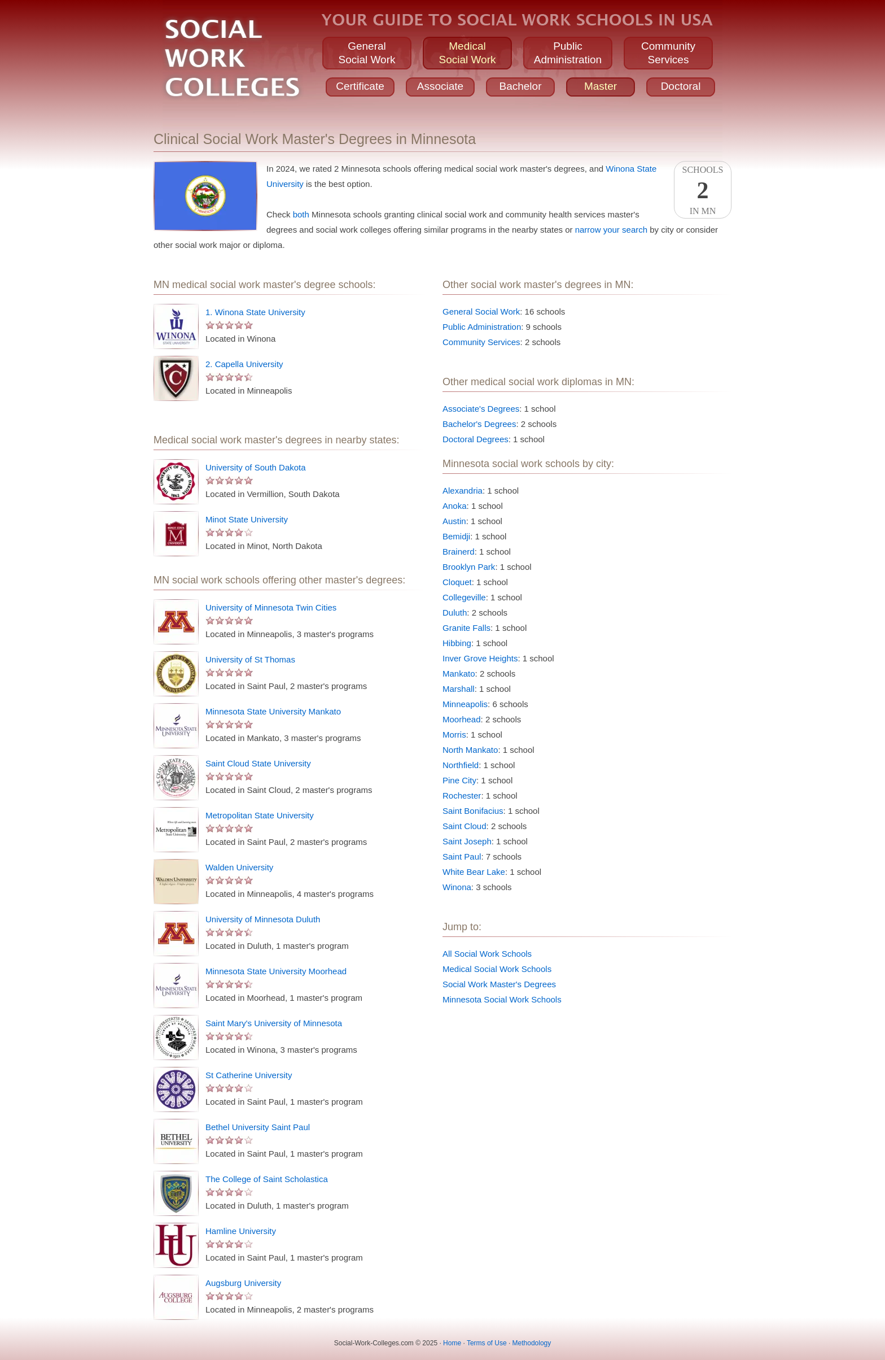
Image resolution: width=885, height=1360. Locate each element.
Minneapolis (465, 704)
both (301, 214)
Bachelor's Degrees (479, 424)
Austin (454, 521)
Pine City (459, 780)
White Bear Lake (473, 872)
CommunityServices (668, 53)
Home (452, 1343)
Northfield (460, 765)
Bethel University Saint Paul (257, 1127)
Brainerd (458, 551)
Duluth (454, 612)
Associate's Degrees (480, 408)
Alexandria (462, 490)
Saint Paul (461, 856)
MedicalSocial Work (467, 53)
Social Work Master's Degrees (499, 984)
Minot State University (246, 519)
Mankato (458, 673)
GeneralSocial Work (366, 53)
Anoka (454, 506)
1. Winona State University (255, 312)
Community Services (481, 342)
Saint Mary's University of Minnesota (273, 1023)
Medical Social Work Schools (496, 969)
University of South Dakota (255, 467)
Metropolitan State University (259, 815)
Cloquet (457, 582)
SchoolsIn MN (702, 190)
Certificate (360, 86)
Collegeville (464, 597)
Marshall (458, 689)
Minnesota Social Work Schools (502, 999)
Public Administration (481, 327)
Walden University (239, 867)
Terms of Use (487, 1343)
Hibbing (456, 643)
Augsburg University (243, 1283)
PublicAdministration (568, 53)
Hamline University (240, 1231)
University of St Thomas (250, 659)
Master (600, 86)
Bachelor (521, 86)
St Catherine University (248, 1075)
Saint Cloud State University (258, 763)
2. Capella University (244, 364)
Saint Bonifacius (472, 811)
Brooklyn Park (468, 567)
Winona (456, 887)
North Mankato (470, 750)
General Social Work (481, 311)
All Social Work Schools (487, 953)
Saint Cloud (464, 826)
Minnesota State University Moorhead (276, 971)
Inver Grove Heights (480, 658)
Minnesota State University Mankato (273, 711)
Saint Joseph (467, 841)
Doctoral (681, 86)
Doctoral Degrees (475, 439)
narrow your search (611, 229)
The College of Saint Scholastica (266, 1179)
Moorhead (461, 719)
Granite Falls (466, 628)
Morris (454, 734)
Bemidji (456, 536)
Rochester (461, 795)
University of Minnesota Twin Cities (270, 607)
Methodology (531, 1343)
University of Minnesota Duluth (262, 919)
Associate (440, 86)
